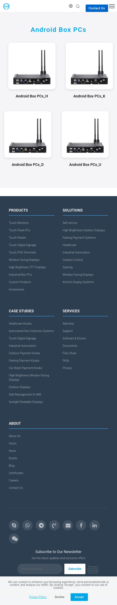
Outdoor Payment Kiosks (24, 353)
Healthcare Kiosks (20, 323)
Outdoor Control (73, 259)
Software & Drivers (74, 338)
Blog (11, 465)
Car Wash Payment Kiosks (25, 368)
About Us (14, 436)
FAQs (66, 360)
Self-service (70, 222)
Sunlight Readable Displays (26, 402)
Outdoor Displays (20, 387)
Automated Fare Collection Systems (31, 331)
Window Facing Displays (24, 259)
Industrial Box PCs (20, 274)
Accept (79, 597)
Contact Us (97, 8)
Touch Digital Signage (22, 245)
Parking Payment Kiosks (24, 360)
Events (13, 458)
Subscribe (75, 568)
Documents (70, 345)
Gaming (68, 267)
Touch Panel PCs (19, 230)
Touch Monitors (19, 222)
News (12, 450)
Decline (59, 597)
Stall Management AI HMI (25, 394)
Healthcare (70, 245)
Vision (13, 443)
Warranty (68, 323)
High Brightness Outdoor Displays (84, 230)
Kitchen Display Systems (78, 282)
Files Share (70, 353)
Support (68, 331)
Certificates (16, 473)
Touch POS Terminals (22, 252)
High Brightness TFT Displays (27, 267)
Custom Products (20, 282)
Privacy (67, 368)
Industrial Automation (76, 252)
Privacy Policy (37, 597)
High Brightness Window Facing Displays (29, 377)
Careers (14, 480)
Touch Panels (17, 237)
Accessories (16, 289)
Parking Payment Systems (79, 237)
